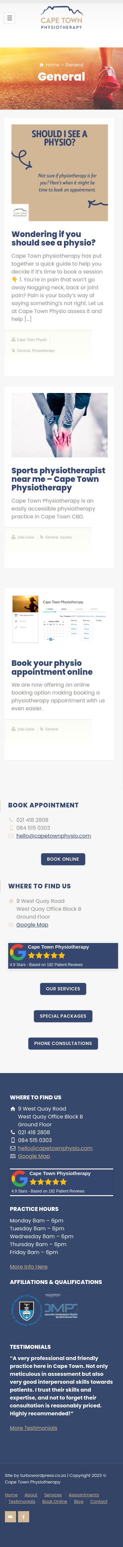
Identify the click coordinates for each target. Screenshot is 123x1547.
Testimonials (22, 1501)
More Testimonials (33, 1428)
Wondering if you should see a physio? (53, 238)
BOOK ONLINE (63, 859)
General (23, 351)
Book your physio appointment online (52, 667)
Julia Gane (25, 537)
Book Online (54, 1501)
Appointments (84, 1495)
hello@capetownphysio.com (53, 836)
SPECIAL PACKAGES (63, 1016)
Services (53, 1495)
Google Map (32, 925)
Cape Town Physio (32, 340)
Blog (78, 1501)
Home (11, 1495)
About (31, 1495)
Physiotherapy (43, 351)
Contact (99, 1501)
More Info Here (29, 1267)
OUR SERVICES (63, 988)
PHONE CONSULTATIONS (63, 1043)
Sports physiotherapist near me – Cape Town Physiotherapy (58, 479)
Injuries (66, 537)
